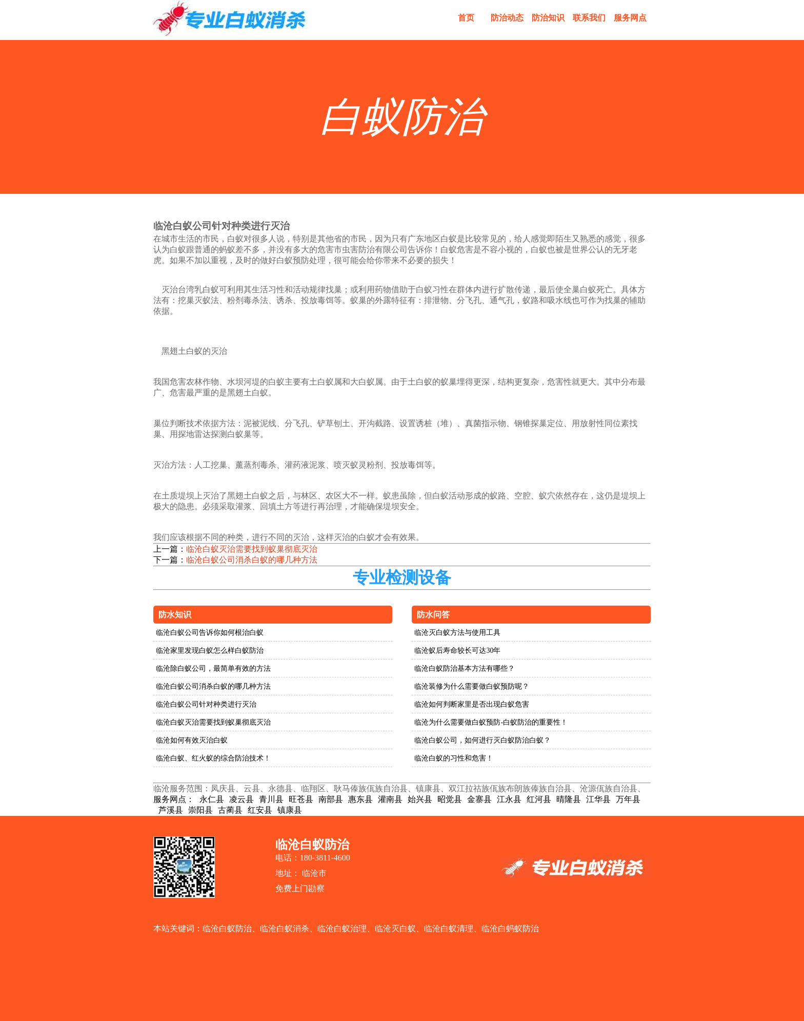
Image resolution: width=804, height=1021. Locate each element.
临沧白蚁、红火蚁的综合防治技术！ (213, 758)
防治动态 (507, 17)
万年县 (628, 799)
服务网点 (630, 17)
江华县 (598, 799)
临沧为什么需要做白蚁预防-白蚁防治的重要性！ (491, 722)
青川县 (271, 799)
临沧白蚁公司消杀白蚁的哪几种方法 (251, 559)
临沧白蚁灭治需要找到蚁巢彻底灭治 (251, 549)
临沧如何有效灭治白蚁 (192, 740)
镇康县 (289, 810)
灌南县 (390, 799)
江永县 (509, 799)
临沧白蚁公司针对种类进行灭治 (206, 704)
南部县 (330, 799)
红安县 (260, 810)
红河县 (539, 799)
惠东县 (360, 799)
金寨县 (479, 799)
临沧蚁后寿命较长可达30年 (457, 650)
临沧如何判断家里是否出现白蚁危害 (471, 704)
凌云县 (241, 799)
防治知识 (548, 17)
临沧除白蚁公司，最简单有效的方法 (213, 668)
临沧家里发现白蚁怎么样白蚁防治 (210, 650)
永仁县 (211, 799)
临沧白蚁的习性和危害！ (453, 758)
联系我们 (589, 17)
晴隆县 (568, 799)
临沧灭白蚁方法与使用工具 (457, 632)
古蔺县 (230, 810)
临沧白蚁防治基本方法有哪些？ (464, 668)
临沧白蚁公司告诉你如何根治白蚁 (210, 632)
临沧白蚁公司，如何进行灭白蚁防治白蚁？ (482, 740)
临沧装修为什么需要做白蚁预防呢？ (471, 686)
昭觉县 (449, 799)
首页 (466, 17)
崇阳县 (200, 810)
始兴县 (420, 799)
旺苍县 (301, 799)
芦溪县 (170, 810)
